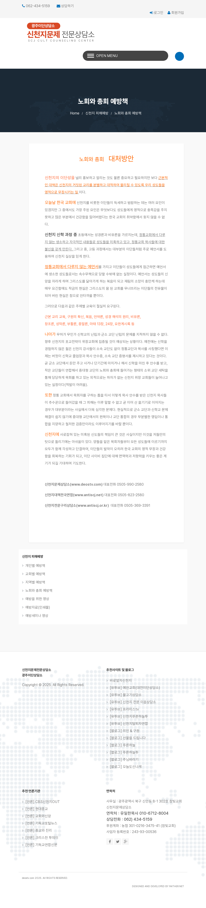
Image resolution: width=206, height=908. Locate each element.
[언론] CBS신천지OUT (42, 802)
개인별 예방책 (35, 566)
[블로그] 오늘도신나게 (126, 767)
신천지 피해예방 (96, 113)
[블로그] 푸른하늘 (122, 745)
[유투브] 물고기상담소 (126, 695)
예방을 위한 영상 (37, 599)
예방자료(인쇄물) (37, 607)
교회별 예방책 (35, 574)
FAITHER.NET (176, 886)
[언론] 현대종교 (36, 809)
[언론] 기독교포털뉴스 (41, 823)
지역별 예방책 (35, 582)
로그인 (156, 13)
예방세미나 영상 (36, 616)
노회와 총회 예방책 (127, 113)
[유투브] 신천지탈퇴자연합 (129, 724)
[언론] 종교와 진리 (38, 830)
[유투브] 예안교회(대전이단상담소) (135, 688)
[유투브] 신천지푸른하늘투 (129, 716)
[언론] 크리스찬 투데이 (41, 838)
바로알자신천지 (121, 680)
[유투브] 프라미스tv (124, 709)
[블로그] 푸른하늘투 (124, 752)
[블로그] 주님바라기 (124, 759)
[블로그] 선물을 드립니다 (128, 738)
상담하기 (67, 6)
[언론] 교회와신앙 (38, 816)
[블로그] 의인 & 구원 (124, 731)
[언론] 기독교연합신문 (41, 845)
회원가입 (176, 13)
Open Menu (107, 56)
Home (74, 113)
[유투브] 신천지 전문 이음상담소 (133, 702)
